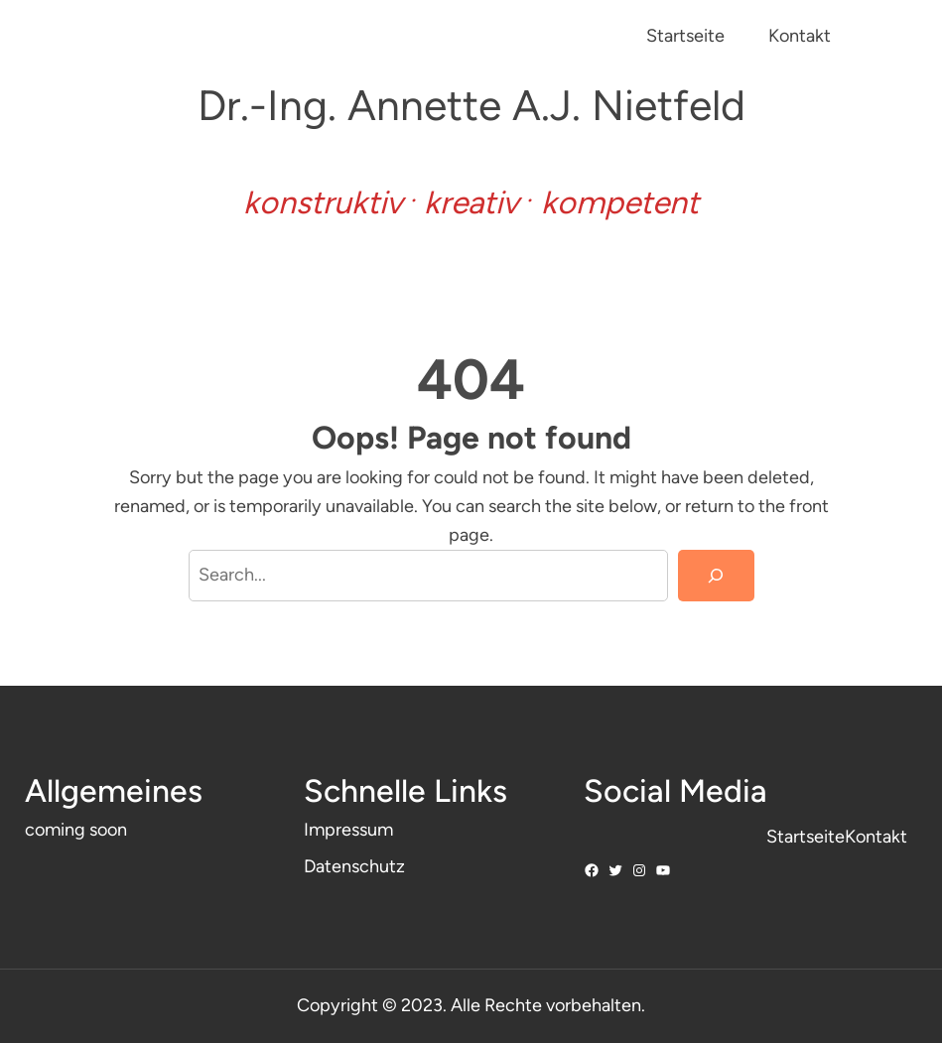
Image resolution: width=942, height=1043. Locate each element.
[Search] (715, 575)
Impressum (348, 830)
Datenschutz (354, 866)
